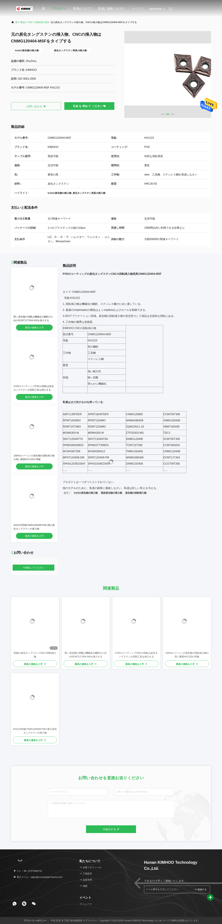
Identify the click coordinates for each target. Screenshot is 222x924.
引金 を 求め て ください (89, 106)
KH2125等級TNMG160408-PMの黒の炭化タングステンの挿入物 (35, 731)
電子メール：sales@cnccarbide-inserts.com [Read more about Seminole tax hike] (37, 877)
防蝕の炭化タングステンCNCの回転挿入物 (35, 655)
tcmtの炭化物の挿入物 (86, 492)
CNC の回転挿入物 (38, 22)
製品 (22, 22)
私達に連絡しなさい (111, 8)
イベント (138, 8)
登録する (200, 889)
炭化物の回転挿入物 (135, 492)
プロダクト (59, 8)
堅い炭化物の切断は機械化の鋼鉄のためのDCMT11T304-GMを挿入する (86, 655)
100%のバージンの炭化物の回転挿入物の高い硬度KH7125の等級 (187, 655)
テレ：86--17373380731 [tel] (27, 871)
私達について (82, 8)
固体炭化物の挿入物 (111, 492)
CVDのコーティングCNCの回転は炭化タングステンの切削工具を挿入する (136, 655)
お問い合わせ (36, 106)
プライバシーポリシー (35, 920)
